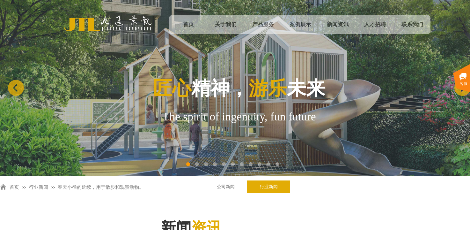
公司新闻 (226, 186)
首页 (14, 187)
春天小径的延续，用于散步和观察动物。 (101, 187)
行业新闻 (269, 186)
